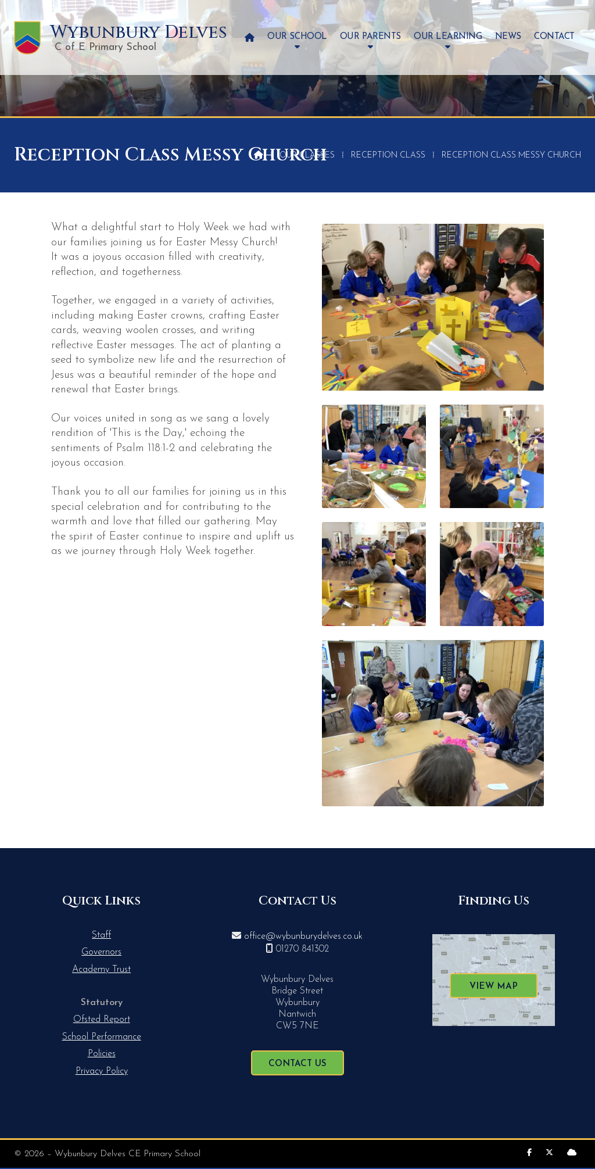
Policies (102, 1054)
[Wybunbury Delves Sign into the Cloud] (571, 1153)
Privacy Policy (102, 1071)
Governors (101, 952)
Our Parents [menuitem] (370, 37)
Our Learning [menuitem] (448, 37)
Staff (101, 935)
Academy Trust (101, 969)
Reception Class (388, 155)
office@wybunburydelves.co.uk (303, 936)
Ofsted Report (101, 1019)
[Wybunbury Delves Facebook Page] (529, 1153)
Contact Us (297, 1064)
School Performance (101, 1037)
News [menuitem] (508, 37)
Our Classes (307, 155)
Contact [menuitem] (554, 37)
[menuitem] (249, 37)
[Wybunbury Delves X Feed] (549, 1153)
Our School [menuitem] (297, 37)
